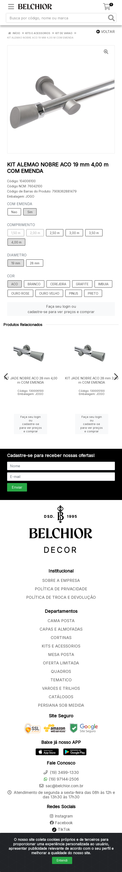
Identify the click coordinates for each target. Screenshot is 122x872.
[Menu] (11, 7)
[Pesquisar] (111, 17)
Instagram (61, 816)
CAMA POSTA (61, 620)
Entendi (62, 860)
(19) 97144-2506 (61, 779)
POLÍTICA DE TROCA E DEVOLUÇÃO (61, 597)
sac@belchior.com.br (61, 785)
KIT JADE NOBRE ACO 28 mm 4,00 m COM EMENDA (30, 380)
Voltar (105, 31)
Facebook (61, 822)
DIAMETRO (17, 255)
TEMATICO (61, 680)
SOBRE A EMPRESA (61, 580)
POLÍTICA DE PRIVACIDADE (61, 589)
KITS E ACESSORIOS (61, 646)
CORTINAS (61, 637)
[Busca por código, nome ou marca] (56, 17)
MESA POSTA (61, 654)
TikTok (61, 829)
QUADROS (61, 671)
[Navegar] (5, 376)
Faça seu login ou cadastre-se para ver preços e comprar (61, 309)
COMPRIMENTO (21, 225)
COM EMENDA (19, 204)
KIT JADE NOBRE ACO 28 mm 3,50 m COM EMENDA (91, 380)
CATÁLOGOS (61, 696)
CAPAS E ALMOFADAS (61, 629)
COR (11, 276)
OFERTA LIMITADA (61, 663)
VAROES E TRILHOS (61, 688)
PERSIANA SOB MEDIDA (61, 705)
